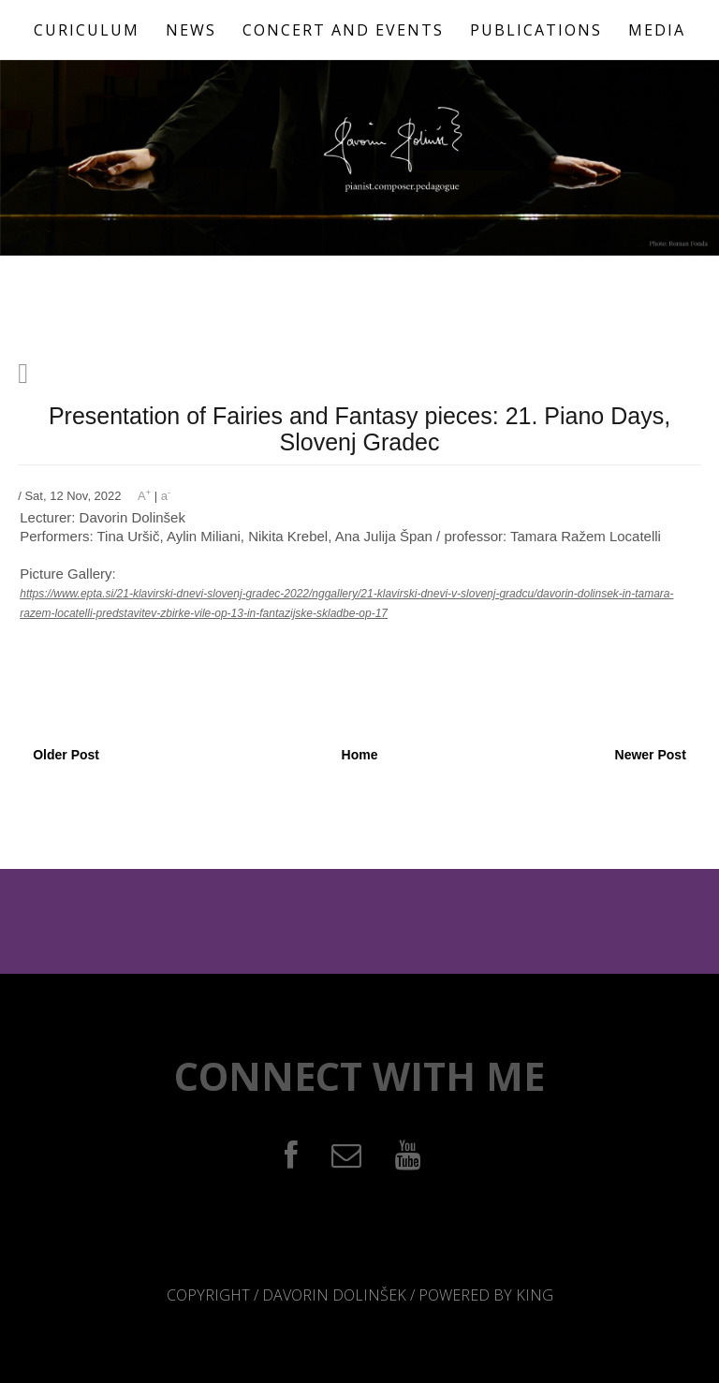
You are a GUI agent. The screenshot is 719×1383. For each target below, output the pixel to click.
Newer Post (650, 754)
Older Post (66, 754)
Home (360, 754)
